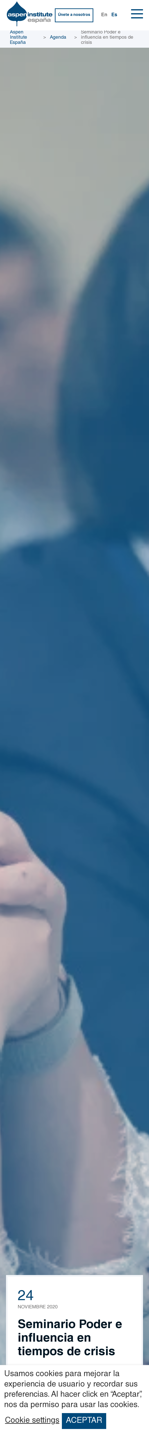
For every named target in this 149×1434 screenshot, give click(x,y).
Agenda (58, 37)
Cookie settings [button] (32, 1420)
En (104, 15)
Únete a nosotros (74, 15)
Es (114, 15)
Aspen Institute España (18, 37)
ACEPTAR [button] (84, 1421)
